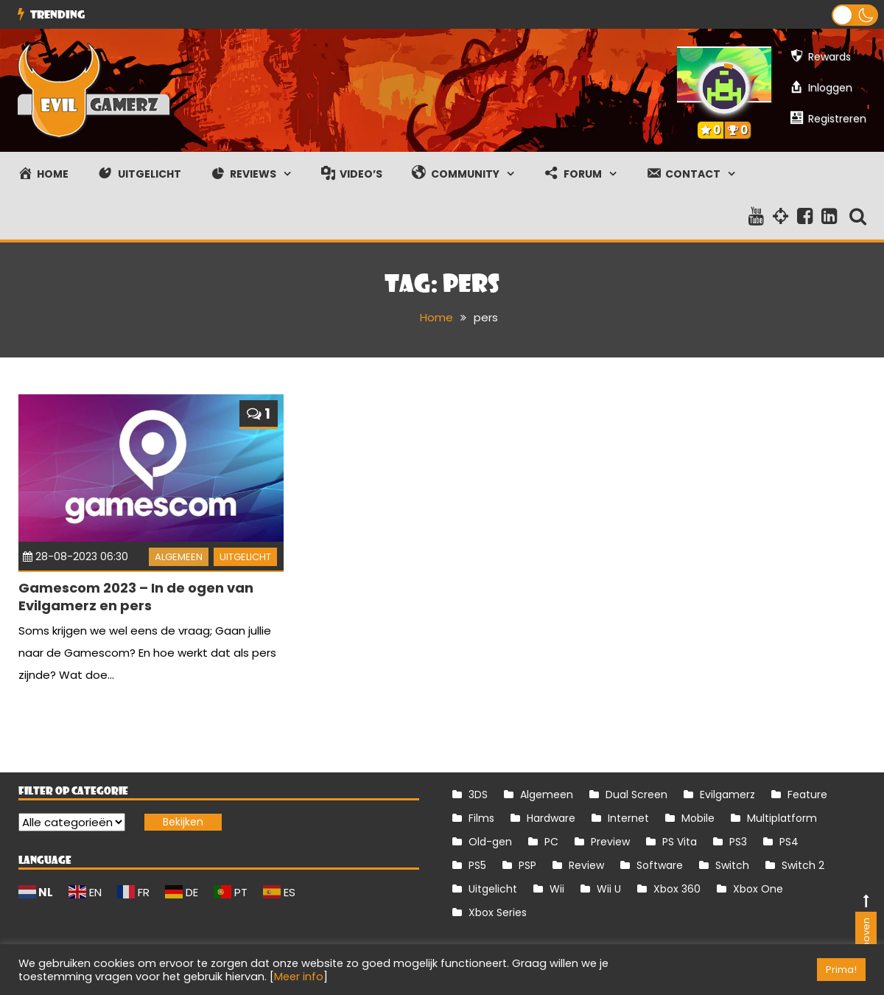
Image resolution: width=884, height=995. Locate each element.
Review (586, 864)
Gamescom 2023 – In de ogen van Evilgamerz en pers (135, 596)
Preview (610, 841)
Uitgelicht (245, 556)
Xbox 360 (677, 888)
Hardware (551, 817)
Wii (557, 888)
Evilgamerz (727, 793)
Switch (732, 864)
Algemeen (179, 556)
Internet (628, 817)
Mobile (698, 817)
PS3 (738, 841)
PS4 (789, 841)
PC (551, 841)
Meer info (298, 976)
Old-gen (490, 841)
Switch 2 (803, 864)
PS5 (477, 864)
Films (481, 817)
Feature (807, 793)
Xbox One (758, 888)
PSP (527, 864)
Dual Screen (636, 793)
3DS (478, 793)
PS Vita (679, 841)
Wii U (609, 888)
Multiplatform (782, 817)
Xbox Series (498, 911)
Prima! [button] (841, 970)
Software (659, 864)
